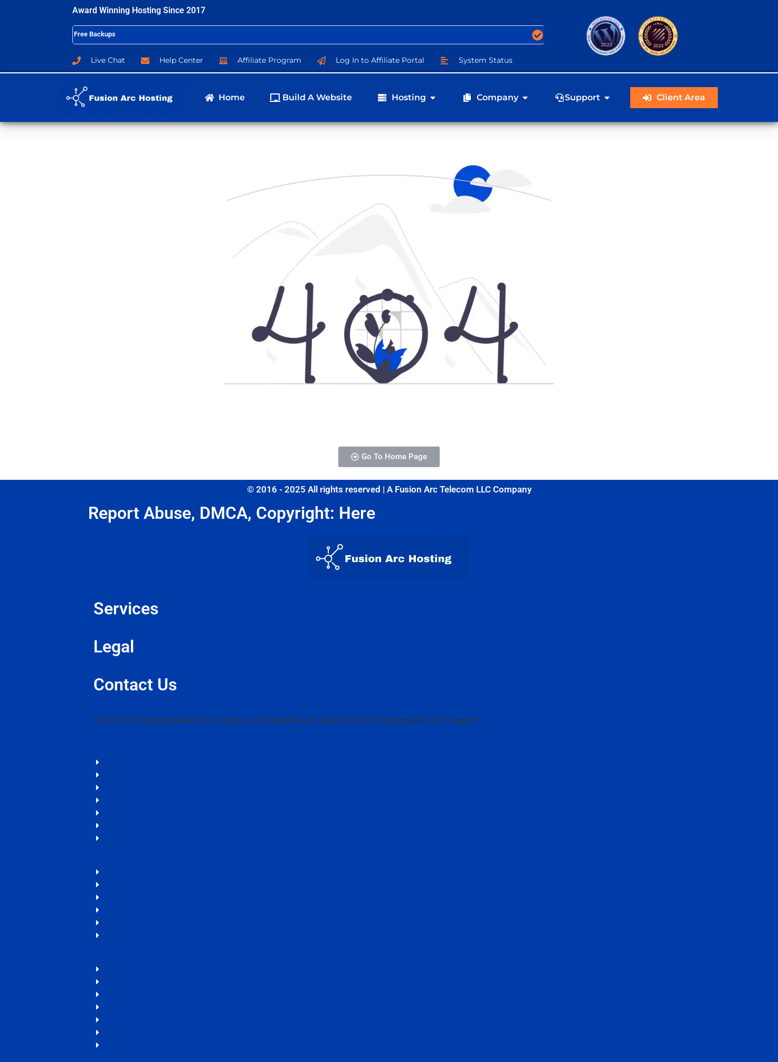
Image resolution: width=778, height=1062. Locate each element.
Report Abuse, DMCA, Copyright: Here (231, 513)
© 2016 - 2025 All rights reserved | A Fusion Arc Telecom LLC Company (389, 489)
